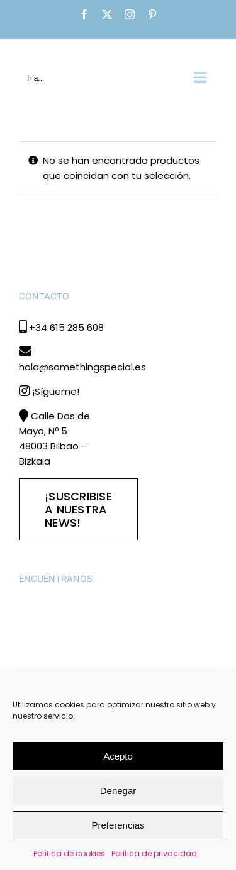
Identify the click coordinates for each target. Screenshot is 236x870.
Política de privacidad (154, 853)
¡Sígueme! (55, 391)
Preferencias (117, 825)
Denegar (118, 790)
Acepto (118, 756)
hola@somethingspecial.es (82, 366)
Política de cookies (69, 853)
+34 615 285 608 (66, 327)
